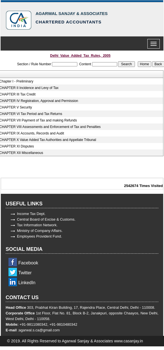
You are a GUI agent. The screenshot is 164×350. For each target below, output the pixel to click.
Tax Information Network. (37, 225)
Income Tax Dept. (31, 214)
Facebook (28, 262)
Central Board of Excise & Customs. (46, 219)
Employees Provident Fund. (39, 236)
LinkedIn (27, 282)
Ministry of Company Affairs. (40, 231)
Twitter (25, 272)
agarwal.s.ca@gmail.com (39, 330)
